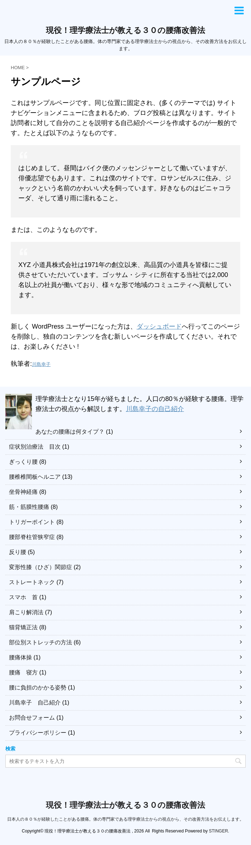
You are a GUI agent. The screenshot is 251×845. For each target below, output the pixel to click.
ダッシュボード (159, 326)
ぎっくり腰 (23, 462)
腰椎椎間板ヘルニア (35, 477)
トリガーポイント (32, 522)
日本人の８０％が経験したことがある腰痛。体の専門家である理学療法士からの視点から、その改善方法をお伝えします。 (125, 819)
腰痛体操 (20, 657)
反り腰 (17, 552)
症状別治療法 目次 (35, 447)
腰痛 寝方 (23, 672)
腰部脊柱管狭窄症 (32, 537)
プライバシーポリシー (37, 733)
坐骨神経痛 (23, 492)
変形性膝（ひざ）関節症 (40, 567)
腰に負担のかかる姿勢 (37, 687)
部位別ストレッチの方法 (40, 642)
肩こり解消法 (26, 612)
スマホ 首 (23, 597)
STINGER (218, 831)
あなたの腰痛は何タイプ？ (69, 432)
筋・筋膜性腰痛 (29, 507)
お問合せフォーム (32, 718)
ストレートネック (32, 582)
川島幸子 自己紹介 (35, 703)
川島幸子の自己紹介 (155, 408)
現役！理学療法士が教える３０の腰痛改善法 (125, 30)
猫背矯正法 (23, 627)
